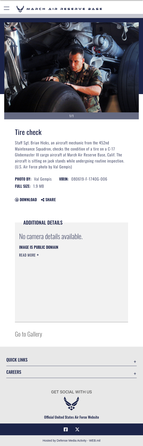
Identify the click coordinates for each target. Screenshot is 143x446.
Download (26, 199)
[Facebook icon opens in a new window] (65, 429)
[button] (7, 9)
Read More (28, 255)
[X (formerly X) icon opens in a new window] (77, 429)
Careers (13, 372)
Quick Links (17, 360)
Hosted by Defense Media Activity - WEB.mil (72, 440)
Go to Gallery (28, 333)
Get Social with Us (71, 391)
